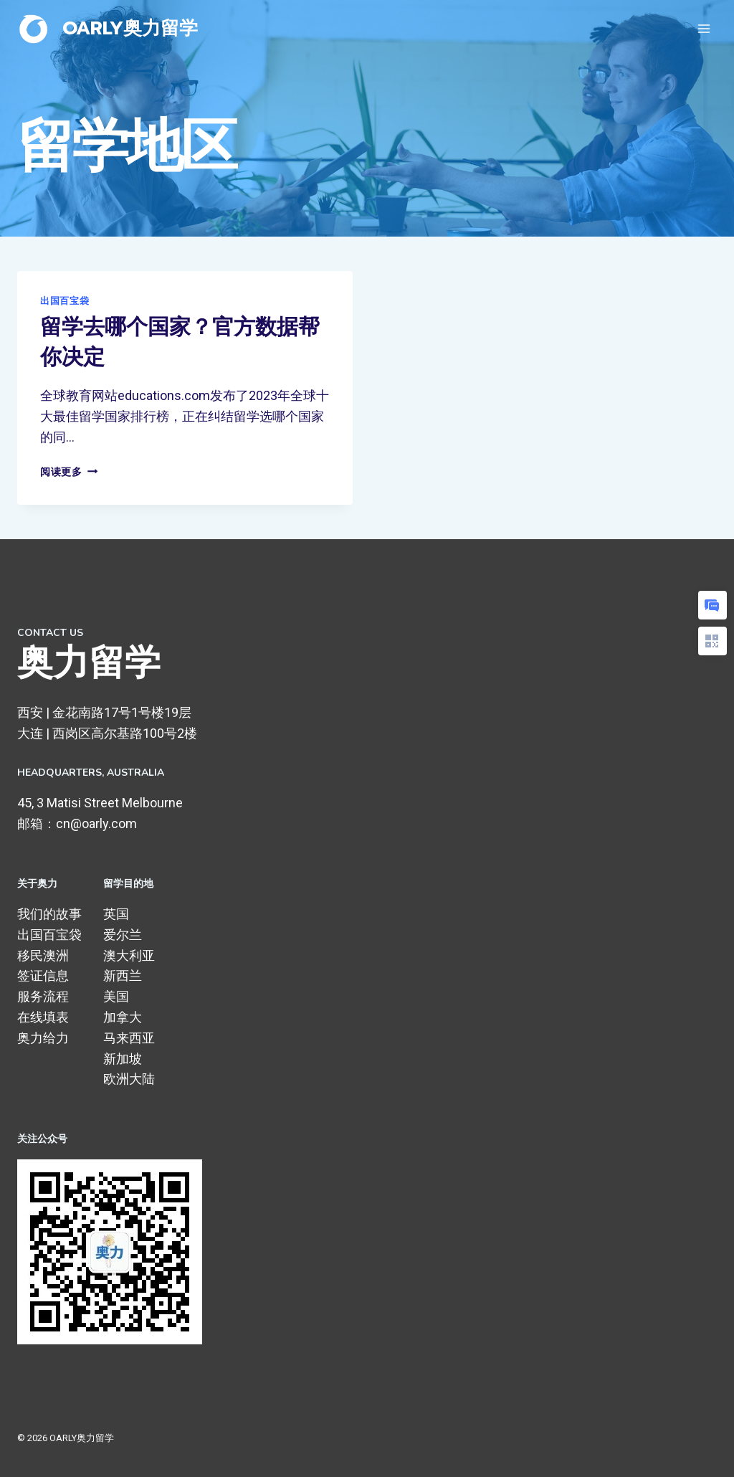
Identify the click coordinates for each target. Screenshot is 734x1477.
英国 (116, 913)
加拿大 (122, 1017)
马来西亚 (129, 1037)
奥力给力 (43, 1037)
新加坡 (122, 1058)
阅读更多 (68, 472)
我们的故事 (49, 913)
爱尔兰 (122, 934)
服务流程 (43, 996)
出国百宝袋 (64, 300)
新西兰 (122, 975)
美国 (116, 996)
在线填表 (43, 1017)
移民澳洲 (43, 955)
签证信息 (43, 975)
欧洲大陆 (129, 1078)
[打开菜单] (703, 28)
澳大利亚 (129, 955)
